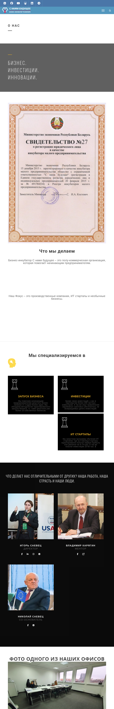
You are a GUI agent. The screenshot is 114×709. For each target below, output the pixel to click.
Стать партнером (55, 680)
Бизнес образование (56, 690)
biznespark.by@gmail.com (24, 664)
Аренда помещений (56, 685)
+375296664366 (19, 669)
